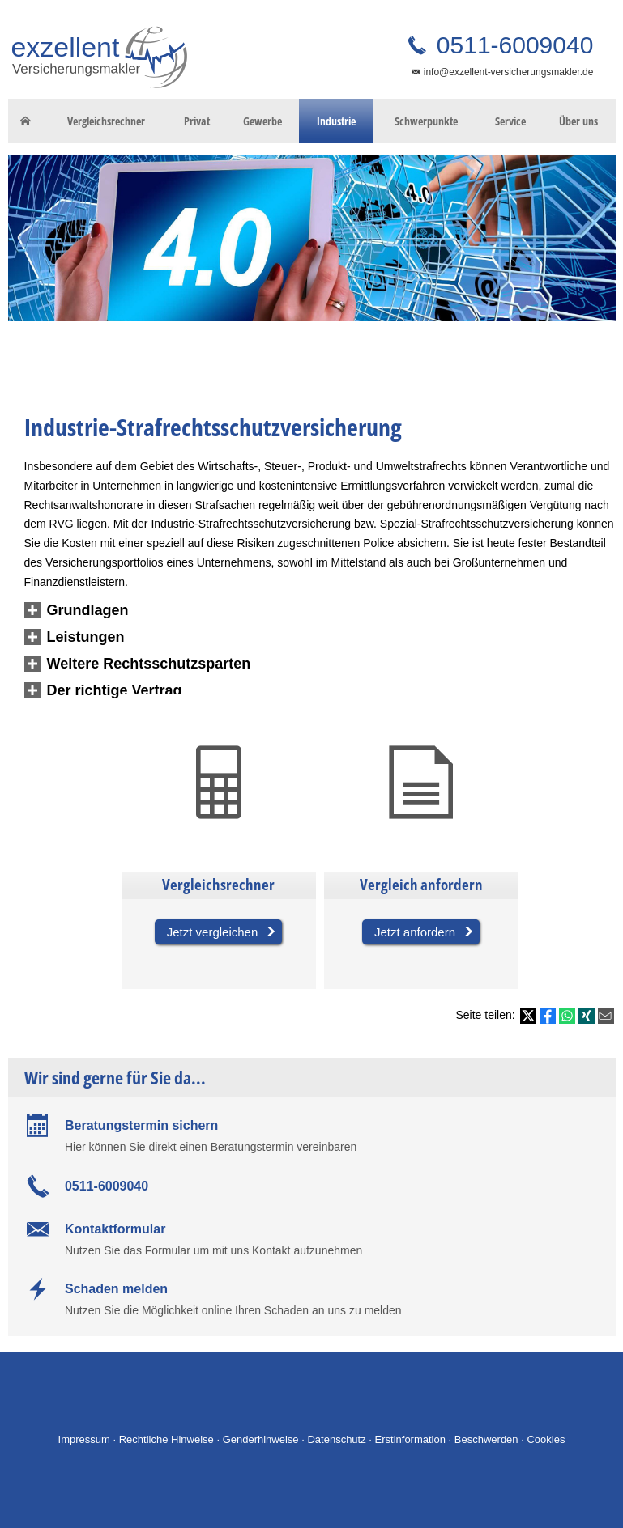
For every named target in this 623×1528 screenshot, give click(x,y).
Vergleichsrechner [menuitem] (106, 121)
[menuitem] (26, 121)
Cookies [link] (546, 1439)
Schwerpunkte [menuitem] (426, 121)
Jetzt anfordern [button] (414, 932)
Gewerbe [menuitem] (262, 121)
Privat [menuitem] (197, 121)
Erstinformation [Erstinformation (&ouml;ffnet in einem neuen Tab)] (410, 1439)
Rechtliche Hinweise (166, 1439)
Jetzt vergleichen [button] (212, 932)
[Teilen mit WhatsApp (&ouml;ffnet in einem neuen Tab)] (567, 1016)
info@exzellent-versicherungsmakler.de (509, 72)
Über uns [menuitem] (578, 121)
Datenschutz (336, 1439)
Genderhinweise (261, 1439)
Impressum (84, 1439)
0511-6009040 (512, 45)
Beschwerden (486, 1439)
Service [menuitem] (510, 121)
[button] (88, 611)
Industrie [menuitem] (336, 121)
